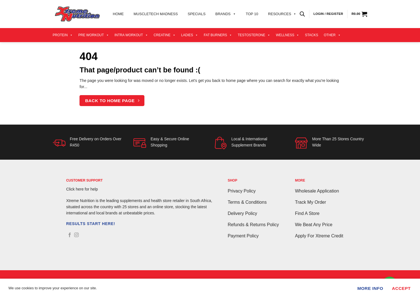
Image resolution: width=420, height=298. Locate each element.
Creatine (165, 35)
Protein (63, 35)
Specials (197, 14)
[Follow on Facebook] (69, 235)
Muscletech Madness (156, 14)
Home (118, 14)
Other (332, 35)
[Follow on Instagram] (76, 235)
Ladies (189, 35)
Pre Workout (93, 35)
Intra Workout (131, 35)
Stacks (311, 35)
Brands (225, 14)
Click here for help (82, 189)
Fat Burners (218, 35)
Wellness (287, 35)
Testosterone (254, 35)
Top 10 (252, 14)
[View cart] (359, 14)
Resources (282, 14)
